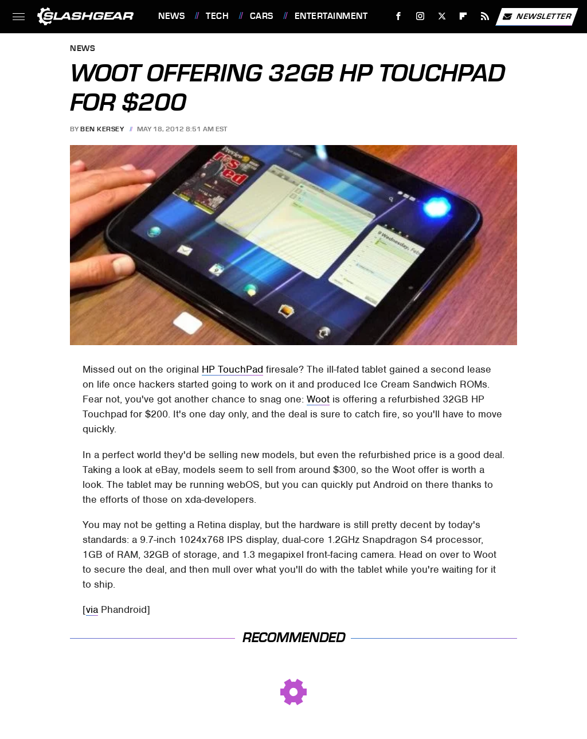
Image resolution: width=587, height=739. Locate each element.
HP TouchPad (232, 369)
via (92, 609)
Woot (318, 399)
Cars (261, 16)
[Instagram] (420, 16)
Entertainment (331, 16)
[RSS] (485, 16)
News (171, 16)
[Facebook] (398, 16)
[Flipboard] (463, 16)
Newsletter (536, 16)
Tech (217, 16)
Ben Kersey (102, 129)
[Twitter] (441, 16)
